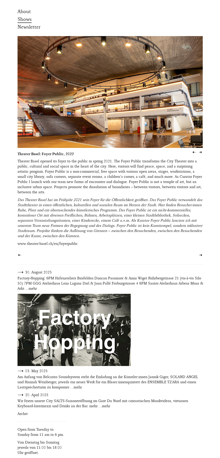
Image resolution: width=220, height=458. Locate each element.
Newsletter (28, 27)
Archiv (22, 413)
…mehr (31, 288)
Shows (24, 19)
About (24, 12)
